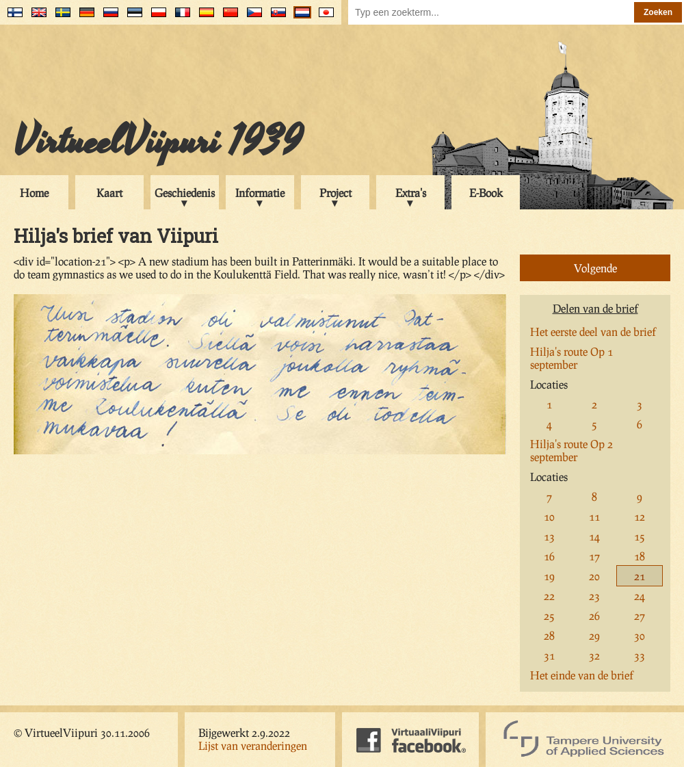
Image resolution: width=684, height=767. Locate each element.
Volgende (595, 267)
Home (34, 192)
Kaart (109, 192)
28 (549, 635)
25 (549, 615)
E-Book (486, 192)
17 (594, 555)
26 (594, 615)
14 (594, 536)
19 (549, 575)
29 (594, 635)
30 (639, 635)
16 (549, 555)
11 (594, 516)
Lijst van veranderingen (252, 745)
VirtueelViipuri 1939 (158, 142)
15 (639, 536)
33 (639, 655)
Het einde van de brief (581, 674)
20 (594, 575)
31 (549, 655)
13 (549, 536)
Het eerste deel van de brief (593, 331)
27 (639, 615)
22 (549, 595)
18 (639, 555)
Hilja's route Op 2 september (571, 450)
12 (639, 516)
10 (549, 516)
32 (594, 655)
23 (594, 595)
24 (639, 595)
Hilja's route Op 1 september (571, 358)
